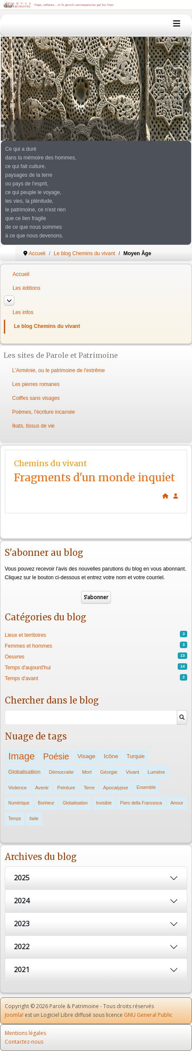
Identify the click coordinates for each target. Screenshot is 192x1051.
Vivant (132, 772)
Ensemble (146, 787)
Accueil (21, 274)
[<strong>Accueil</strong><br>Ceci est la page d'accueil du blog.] (166, 496)
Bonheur (46, 803)
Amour (176, 803)
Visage (86, 756)
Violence (17, 787)
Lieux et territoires (25, 635)
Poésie (56, 756)
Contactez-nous (24, 1041)
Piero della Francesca (141, 803)
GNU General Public (148, 1015)
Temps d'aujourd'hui (28, 668)
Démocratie (61, 772)
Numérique (18, 803)
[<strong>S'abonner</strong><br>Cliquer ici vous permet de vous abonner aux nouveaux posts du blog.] (175, 496)
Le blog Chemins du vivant (47, 326)
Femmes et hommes (28, 646)
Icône (111, 756)
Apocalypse (115, 787)
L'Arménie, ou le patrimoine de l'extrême (58, 370)
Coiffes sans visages (36, 398)
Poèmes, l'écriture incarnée (43, 412)
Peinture (66, 787)
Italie (34, 818)
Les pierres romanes (35, 384)
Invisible (104, 803)
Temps (14, 818)
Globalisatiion (24, 772)
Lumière (156, 772)
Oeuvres (14, 657)
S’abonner (96, 597)
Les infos (23, 312)
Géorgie (108, 772)
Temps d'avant (21, 678)
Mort (86, 772)
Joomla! (14, 1015)
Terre (89, 787)
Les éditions (26, 288)
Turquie (136, 756)
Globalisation (75, 803)
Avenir (42, 787)
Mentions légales (25, 1033)
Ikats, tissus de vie (33, 426)
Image (21, 756)
